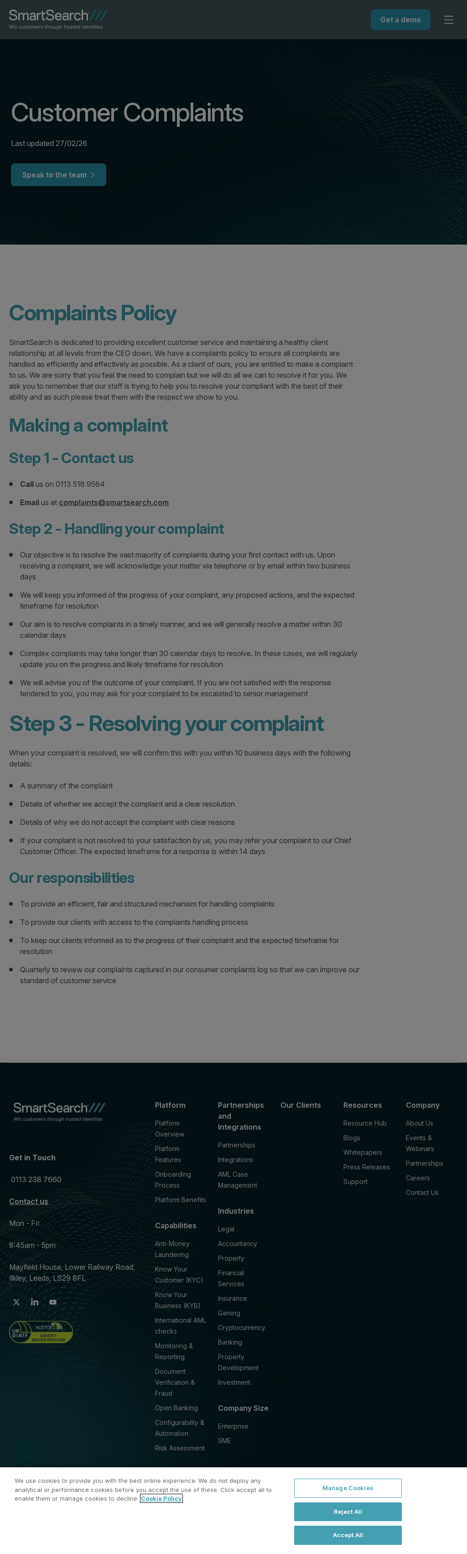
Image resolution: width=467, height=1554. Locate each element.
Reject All (348, 1511)
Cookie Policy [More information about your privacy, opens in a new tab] (161, 1498)
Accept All (348, 1534)
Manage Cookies (348, 1487)
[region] (233, 1510)
